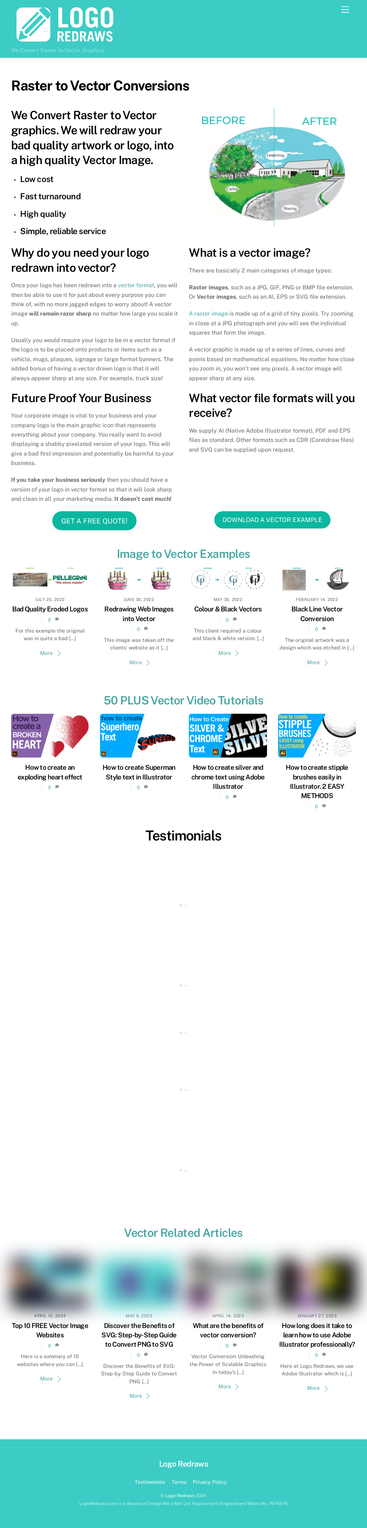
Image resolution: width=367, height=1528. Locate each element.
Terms (179, 1482)
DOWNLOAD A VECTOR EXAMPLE (272, 519)
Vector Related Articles (183, 1232)
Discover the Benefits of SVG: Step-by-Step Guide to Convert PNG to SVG (138, 1335)
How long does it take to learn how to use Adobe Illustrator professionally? (317, 1335)
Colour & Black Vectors (228, 609)
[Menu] (345, 10)
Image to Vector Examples (184, 553)
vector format (136, 285)
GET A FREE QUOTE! (94, 521)
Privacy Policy (210, 1482)
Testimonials (183, 836)
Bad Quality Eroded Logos (50, 609)
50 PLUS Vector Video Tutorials (184, 700)
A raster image (208, 313)
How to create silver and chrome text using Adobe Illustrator (228, 776)
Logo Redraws (180, 1495)
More (46, 653)
